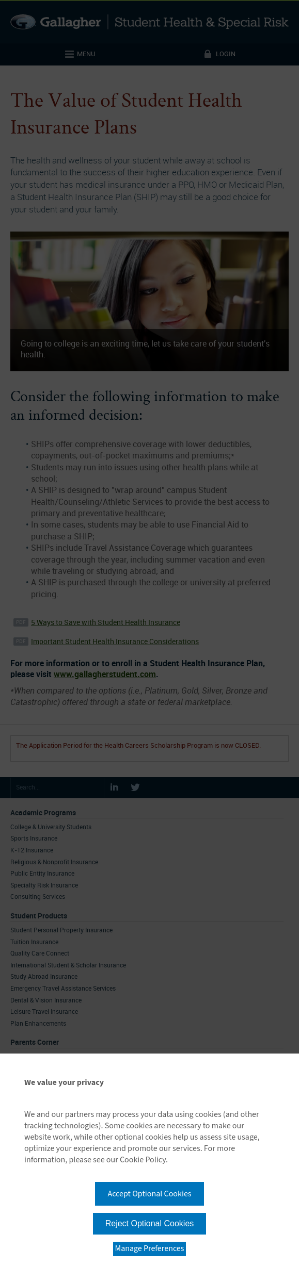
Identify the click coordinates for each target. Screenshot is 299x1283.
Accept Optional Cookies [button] (149, 1193)
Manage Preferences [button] (149, 1248)
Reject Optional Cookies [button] (149, 1223)
